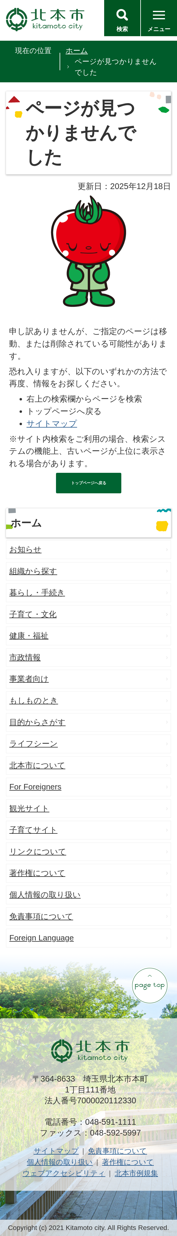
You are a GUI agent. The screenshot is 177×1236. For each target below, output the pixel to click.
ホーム (77, 50)
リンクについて (37, 851)
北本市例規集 (136, 1173)
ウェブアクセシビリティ (64, 1173)
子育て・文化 (33, 614)
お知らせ (25, 549)
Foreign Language (41, 937)
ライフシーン (33, 743)
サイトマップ (51, 423)
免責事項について (41, 916)
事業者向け (29, 678)
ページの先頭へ (149, 985)
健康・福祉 (28, 635)
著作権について (37, 872)
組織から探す (33, 571)
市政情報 (25, 657)
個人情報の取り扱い (45, 894)
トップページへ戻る (88, 483)
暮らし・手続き (37, 592)
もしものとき (33, 700)
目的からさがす (37, 722)
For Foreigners (35, 786)
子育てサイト (33, 829)
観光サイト (29, 808)
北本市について (37, 765)
